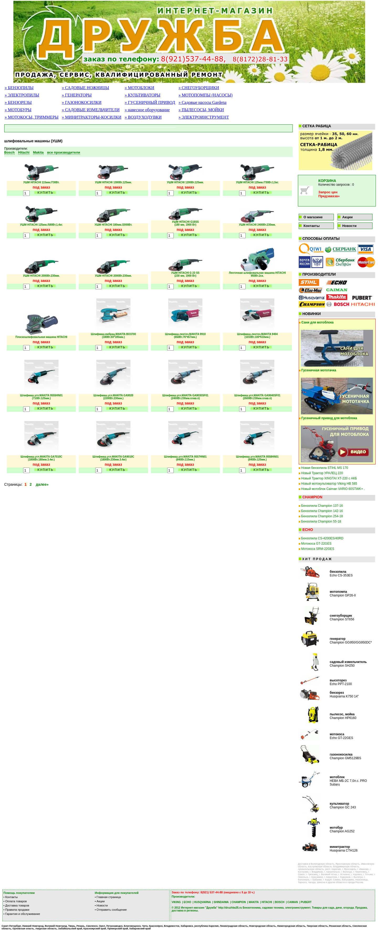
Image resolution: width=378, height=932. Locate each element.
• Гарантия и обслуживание (21, 913)
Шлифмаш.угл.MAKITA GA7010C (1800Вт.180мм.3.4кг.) (41, 458)
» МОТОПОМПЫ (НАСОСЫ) (205, 95)
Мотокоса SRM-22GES (317, 549)
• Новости (101, 905)
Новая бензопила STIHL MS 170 (324, 468)
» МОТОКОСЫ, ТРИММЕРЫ (32, 117)
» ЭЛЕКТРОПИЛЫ (22, 95)
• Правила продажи (16, 909)
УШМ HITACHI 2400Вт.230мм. (257, 224)
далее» (42, 484)
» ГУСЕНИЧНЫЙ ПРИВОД (150, 102)
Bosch (9, 152)
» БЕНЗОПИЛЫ (19, 87)
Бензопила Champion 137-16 (322, 506)
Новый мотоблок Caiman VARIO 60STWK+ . (333, 489)
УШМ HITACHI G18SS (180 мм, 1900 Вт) (185, 223)
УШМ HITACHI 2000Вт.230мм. (41, 275)
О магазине (313, 217)
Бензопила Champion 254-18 (322, 516)
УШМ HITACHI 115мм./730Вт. (41, 182)
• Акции (100, 901)
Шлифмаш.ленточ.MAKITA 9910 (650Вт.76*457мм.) (185, 335)
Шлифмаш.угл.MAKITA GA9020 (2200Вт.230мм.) (113, 397)
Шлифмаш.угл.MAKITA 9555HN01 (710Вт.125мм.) (41, 397)
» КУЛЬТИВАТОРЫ (142, 95)
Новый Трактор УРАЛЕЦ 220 (322, 473)
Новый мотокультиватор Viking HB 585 (329, 483)
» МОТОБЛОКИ (139, 87)
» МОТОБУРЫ (18, 110)
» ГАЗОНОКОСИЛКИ (82, 102)
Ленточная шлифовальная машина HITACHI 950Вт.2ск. (257, 274)
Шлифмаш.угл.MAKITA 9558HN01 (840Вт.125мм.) (257, 458)
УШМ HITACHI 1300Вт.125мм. (113, 182)
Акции (347, 217)
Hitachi (23, 152)
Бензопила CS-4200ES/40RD (322, 538)
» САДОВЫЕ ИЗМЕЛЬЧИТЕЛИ (91, 110)
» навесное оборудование (147, 110)
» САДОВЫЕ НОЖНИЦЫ (85, 87)
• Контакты (10, 897)
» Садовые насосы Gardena (202, 102)
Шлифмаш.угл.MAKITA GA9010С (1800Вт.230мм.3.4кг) (113, 458)
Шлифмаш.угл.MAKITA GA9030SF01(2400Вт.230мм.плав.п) (185, 397)
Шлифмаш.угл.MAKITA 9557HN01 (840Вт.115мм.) (185, 458)
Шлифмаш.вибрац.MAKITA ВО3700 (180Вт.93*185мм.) (113, 335)
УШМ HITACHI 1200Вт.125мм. (185, 182)
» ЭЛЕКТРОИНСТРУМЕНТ (203, 117)
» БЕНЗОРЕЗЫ (18, 102)
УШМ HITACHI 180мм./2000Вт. (113, 224)
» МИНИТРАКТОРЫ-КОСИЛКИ (91, 117)
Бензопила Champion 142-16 (322, 511)
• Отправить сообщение (111, 909)
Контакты (311, 226)
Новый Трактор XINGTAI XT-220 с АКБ (329, 478)
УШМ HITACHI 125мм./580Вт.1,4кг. (41, 224)
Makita (38, 152)
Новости (349, 226)
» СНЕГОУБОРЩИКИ (198, 87)
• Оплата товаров (15, 901)
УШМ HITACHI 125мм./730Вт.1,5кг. (257, 182)
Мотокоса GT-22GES (316, 543)
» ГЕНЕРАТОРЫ (77, 95)
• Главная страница (108, 897)
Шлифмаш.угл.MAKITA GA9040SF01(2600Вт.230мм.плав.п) (257, 397)
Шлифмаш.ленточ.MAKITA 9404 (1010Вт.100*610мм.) (257, 335)
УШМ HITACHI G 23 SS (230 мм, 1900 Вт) (185, 274)
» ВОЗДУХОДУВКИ (143, 117)
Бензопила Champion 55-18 (321, 521)
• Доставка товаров (16, 905)
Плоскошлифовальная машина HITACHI (41, 337)
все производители (63, 152)
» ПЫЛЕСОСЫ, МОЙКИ (201, 110)
